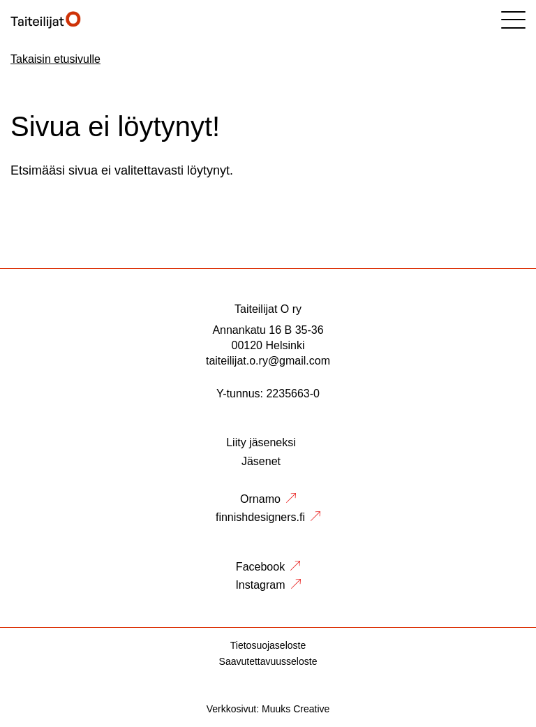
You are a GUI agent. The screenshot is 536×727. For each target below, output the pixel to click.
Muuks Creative (295, 708)
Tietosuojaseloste (268, 645)
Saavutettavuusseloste (268, 661)
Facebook (260, 567)
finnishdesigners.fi (260, 517)
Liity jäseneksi (261, 442)
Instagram (260, 585)
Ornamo (260, 499)
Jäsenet (261, 461)
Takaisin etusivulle (55, 59)
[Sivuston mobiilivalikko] (513, 20)
